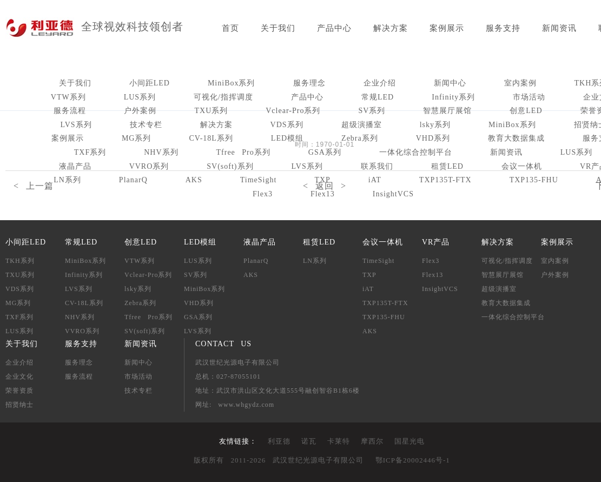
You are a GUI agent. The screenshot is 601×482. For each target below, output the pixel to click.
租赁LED (447, 166)
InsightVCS (393, 194)
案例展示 (447, 28)
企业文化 (19, 376)
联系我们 (377, 166)
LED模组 (287, 138)
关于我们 (278, 28)
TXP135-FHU (383, 317)
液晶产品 (75, 166)
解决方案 (390, 28)
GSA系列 (324, 152)
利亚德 (279, 441)
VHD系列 (433, 138)
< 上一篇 (34, 185)
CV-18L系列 (211, 138)
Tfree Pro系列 (243, 152)
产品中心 (334, 28)
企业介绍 (380, 83)
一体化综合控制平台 (415, 152)
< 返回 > (324, 185)
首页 (230, 28)
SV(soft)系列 (230, 166)
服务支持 (503, 28)
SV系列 (371, 111)
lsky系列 (435, 125)
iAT (368, 289)
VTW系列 (68, 97)
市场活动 (529, 97)
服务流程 (70, 111)
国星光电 (409, 441)
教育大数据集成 (516, 138)
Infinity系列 (453, 97)
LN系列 (315, 261)
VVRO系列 (149, 166)
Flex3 (263, 194)
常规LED (377, 97)
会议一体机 (521, 166)
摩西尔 (372, 441)
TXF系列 (90, 152)
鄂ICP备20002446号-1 (412, 460)
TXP (369, 275)
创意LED (526, 111)
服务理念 (309, 83)
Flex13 (323, 194)
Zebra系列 (359, 138)
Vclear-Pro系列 (293, 111)
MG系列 (136, 138)
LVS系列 (75, 125)
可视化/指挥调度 (223, 97)
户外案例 (140, 111)
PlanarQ (255, 261)
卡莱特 (338, 441)
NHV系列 (161, 152)
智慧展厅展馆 (447, 111)
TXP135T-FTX (385, 303)
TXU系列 (211, 111)
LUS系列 (140, 97)
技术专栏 (146, 125)
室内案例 (520, 83)
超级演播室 (361, 125)
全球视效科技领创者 (132, 26)
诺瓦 (308, 441)
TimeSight (378, 261)
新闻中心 (450, 83)
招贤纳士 (19, 404)
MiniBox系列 (231, 83)
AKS (250, 275)
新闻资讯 (559, 28)
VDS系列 (286, 125)
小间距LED (149, 83)
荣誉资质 (19, 390)
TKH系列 (20, 261)
